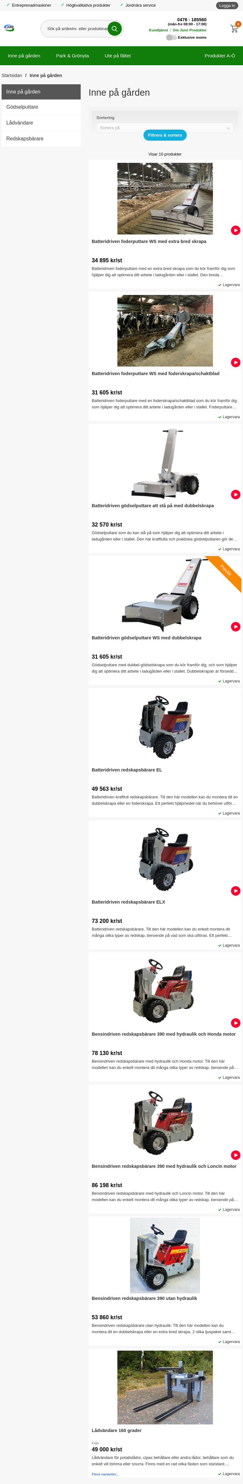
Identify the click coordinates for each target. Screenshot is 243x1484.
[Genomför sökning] (115, 29)
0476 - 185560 (192, 19)
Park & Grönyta (72, 55)
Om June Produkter (190, 30)
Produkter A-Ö (220, 55)
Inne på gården (24, 55)
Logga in (227, 5)
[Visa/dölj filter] (165, 135)
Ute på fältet (118, 55)
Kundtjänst (158, 30)
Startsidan (12, 75)
